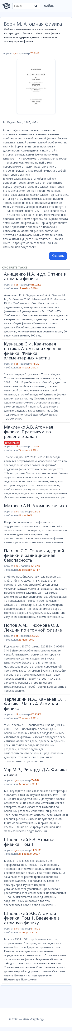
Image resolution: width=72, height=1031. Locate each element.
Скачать (58, 255)
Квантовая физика (48, 33)
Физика (27, 33)
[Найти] (36, 6)
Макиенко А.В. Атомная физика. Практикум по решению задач (28, 431)
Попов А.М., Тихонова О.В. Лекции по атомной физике (33, 627)
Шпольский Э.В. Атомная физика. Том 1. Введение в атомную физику (32, 917)
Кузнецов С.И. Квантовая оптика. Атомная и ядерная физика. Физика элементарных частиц (32, 351)
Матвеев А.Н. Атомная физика (35, 505)
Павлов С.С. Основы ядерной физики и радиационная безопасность (34, 555)
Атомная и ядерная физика (22, 37)
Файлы (49, 6)
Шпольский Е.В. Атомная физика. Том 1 (30, 841)
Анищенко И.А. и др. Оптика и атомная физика (35, 276)
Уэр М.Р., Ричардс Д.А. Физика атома (35, 772)
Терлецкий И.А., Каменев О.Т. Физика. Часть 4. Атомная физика (35, 703)
